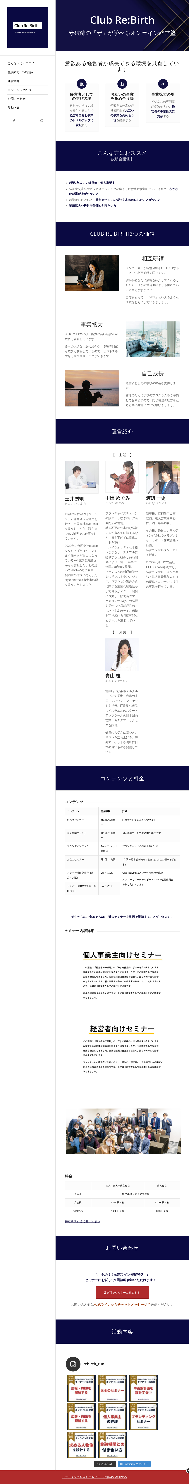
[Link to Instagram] (41, 120)
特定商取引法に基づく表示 (82, 1221)
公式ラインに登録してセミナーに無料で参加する (94, 1477)
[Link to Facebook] (14, 120)
